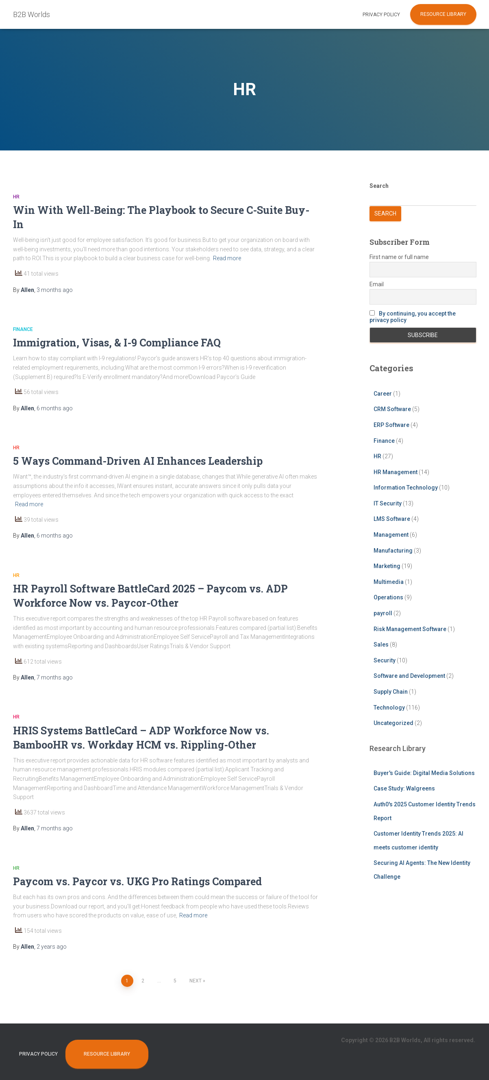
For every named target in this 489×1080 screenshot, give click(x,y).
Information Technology (406, 487)
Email (376, 284)
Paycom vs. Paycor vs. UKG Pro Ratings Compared (137, 881)
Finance (23, 329)
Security (385, 660)
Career (383, 393)
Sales (381, 644)
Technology (389, 707)
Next (195, 981)
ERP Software (391, 425)
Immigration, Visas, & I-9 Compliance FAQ (117, 342)
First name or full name (399, 257)
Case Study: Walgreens (404, 788)
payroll (383, 613)
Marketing (387, 566)
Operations (388, 597)
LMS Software (392, 519)
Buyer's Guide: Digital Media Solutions (424, 773)
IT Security (388, 503)
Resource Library (443, 14)
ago (55, 290)
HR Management (395, 472)
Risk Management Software (410, 629)
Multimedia (389, 582)
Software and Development (409, 676)
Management (391, 534)
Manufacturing (393, 550)
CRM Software (392, 409)
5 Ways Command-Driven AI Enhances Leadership (138, 461)
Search (379, 186)
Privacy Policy (381, 14)
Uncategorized (393, 723)
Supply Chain (391, 691)
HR (16, 197)
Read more (227, 258)
